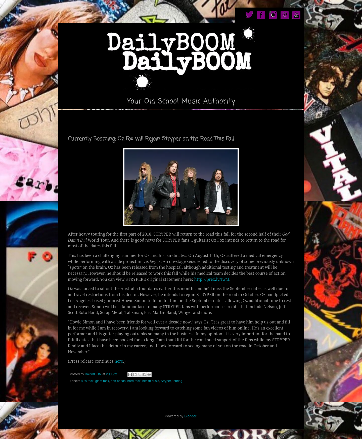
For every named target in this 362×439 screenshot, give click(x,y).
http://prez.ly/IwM (211, 279)
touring (177, 381)
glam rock (102, 381)
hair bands (118, 381)
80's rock (87, 381)
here (119, 361)
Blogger (190, 416)
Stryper (166, 381)
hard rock (134, 381)
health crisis (150, 381)
